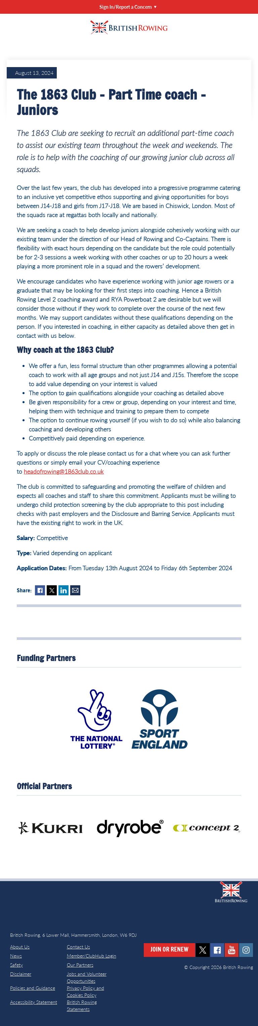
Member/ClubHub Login (91, 956)
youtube (232, 950)
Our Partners (80, 965)
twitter (203, 950)
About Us (20, 947)
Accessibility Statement (33, 1002)
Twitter (52, 590)
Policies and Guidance (32, 988)
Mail (75, 590)
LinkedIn (63, 590)
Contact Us (78, 947)
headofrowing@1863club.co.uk (64, 471)
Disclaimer (20, 974)
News (16, 956)
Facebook (40, 590)
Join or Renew (169, 950)
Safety (16, 965)
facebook (217, 950)
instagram (246, 950)
